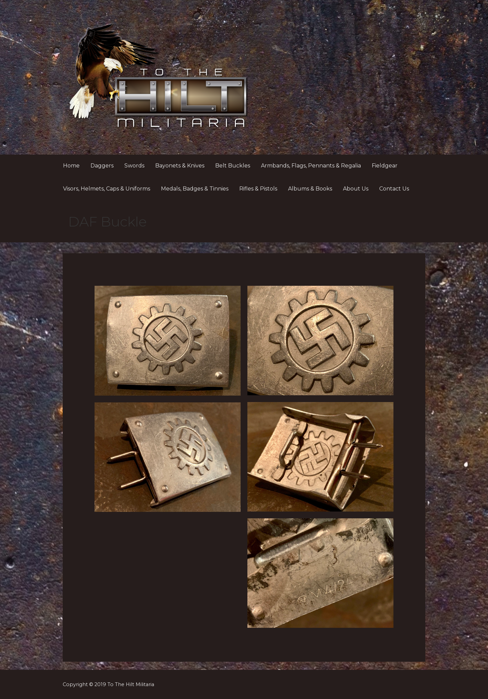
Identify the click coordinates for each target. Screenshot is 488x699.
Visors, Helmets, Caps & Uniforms (106, 188)
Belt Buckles (232, 165)
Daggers (102, 165)
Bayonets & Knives (179, 165)
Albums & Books (310, 188)
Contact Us (394, 188)
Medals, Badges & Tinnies (194, 188)
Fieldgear (385, 165)
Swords (134, 165)
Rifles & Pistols (258, 188)
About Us (355, 188)
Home (71, 165)
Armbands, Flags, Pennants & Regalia (311, 165)
